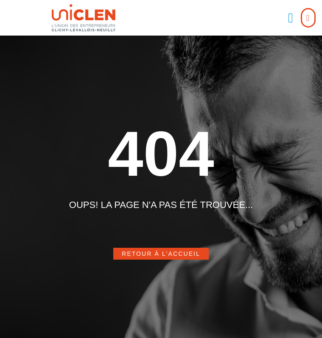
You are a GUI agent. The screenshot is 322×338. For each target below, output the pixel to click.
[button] (291, 18)
